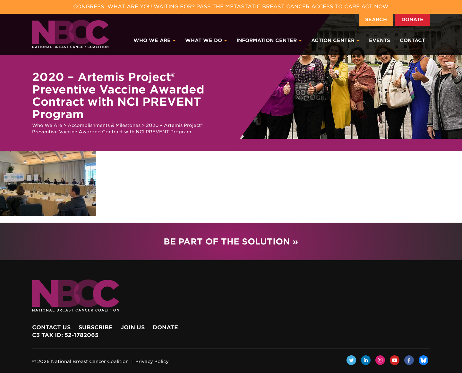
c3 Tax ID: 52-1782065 (65, 335)
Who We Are (154, 40)
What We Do (206, 40)
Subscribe (96, 327)
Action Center (335, 40)
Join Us (133, 327)
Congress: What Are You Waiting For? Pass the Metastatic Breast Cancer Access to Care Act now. (231, 7)
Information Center (269, 40)
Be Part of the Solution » (231, 241)
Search (376, 19)
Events (379, 40)
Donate (412, 19)
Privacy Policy (152, 361)
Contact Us (51, 327)
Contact (412, 40)
